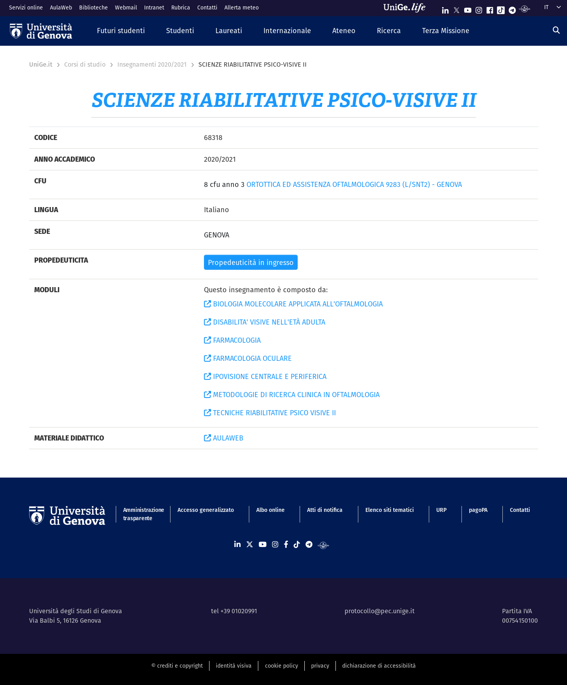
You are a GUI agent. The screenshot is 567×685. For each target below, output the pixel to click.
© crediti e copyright (177, 666)
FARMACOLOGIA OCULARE (248, 358)
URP (441, 510)
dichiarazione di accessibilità (379, 666)
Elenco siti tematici (389, 510)
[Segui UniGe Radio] (524, 8)
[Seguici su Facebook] (489, 8)
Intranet (154, 7)
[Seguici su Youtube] (467, 8)
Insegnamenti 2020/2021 (152, 64)
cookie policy (281, 666)
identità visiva (234, 666)
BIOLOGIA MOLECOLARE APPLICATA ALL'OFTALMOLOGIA (293, 304)
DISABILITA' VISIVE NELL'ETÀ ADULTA (264, 322)
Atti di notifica (325, 510)
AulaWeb (61, 7)
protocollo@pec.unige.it (380, 611)
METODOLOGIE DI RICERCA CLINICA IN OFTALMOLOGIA (292, 394)
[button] (121, 31)
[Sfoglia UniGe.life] (407, 8)
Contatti (207, 7)
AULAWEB (223, 438)
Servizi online (26, 7)
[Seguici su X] (456, 8)
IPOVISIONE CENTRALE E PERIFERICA (265, 376)
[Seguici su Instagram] (478, 8)
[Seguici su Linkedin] (445, 8)
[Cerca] (556, 30)
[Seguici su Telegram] (512, 8)
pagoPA (478, 510)
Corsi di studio (85, 64)
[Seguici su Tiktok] (501, 8)
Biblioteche (93, 7)
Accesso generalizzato (206, 510)
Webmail (126, 7)
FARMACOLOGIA (232, 340)
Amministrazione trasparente (139, 514)
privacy (320, 666)
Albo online (270, 510)
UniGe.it (40, 64)
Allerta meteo (241, 7)
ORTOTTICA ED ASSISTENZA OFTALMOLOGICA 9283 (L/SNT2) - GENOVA (354, 184)
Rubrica (180, 7)
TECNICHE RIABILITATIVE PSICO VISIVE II (270, 413)
